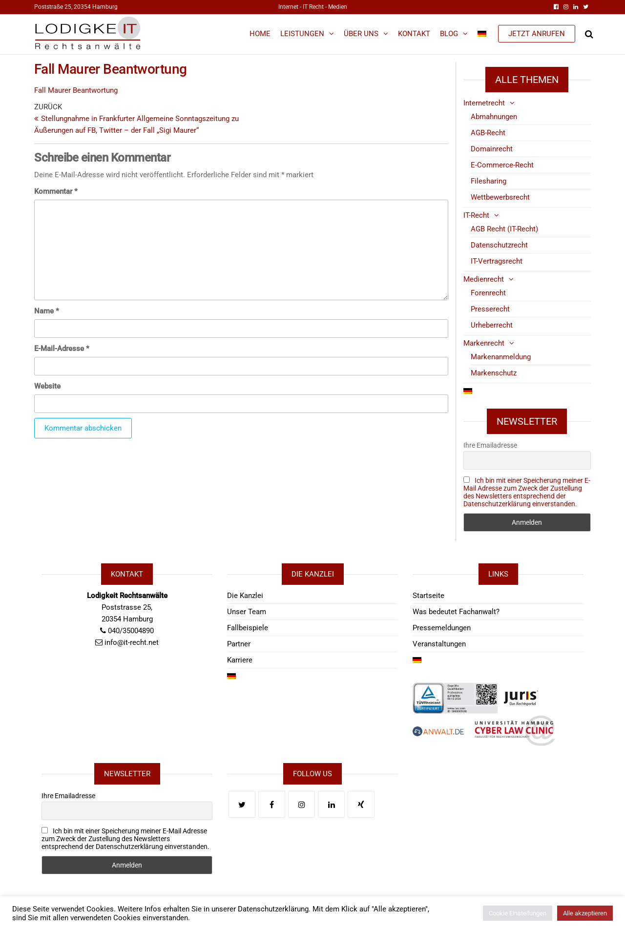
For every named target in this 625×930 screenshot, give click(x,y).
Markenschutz (494, 373)
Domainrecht (492, 149)
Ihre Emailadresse (490, 445)
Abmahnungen (494, 116)
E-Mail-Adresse (61, 348)
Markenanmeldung (501, 356)
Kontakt (414, 33)
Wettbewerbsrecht (500, 197)
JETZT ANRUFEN (536, 33)
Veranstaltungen (439, 644)
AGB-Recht (488, 132)
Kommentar (56, 191)
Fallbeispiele (247, 627)
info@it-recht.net (131, 642)
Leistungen (302, 33)
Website (47, 386)
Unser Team (246, 611)
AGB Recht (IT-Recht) (504, 229)
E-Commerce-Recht (502, 165)
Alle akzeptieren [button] (585, 913)
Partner (238, 644)
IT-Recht (476, 215)
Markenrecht (483, 343)
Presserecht (490, 309)
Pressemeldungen (442, 627)
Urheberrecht (492, 325)
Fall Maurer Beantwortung (76, 90)
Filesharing (488, 181)
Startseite (428, 595)
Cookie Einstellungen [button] (517, 913)
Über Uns (361, 33)
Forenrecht (488, 293)
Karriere (239, 660)
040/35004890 (131, 630)
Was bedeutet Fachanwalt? (456, 611)
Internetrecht (484, 103)
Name (46, 311)
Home (260, 33)
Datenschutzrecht (499, 245)
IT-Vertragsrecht (496, 261)
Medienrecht (483, 279)
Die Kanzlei (245, 595)
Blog (449, 33)
